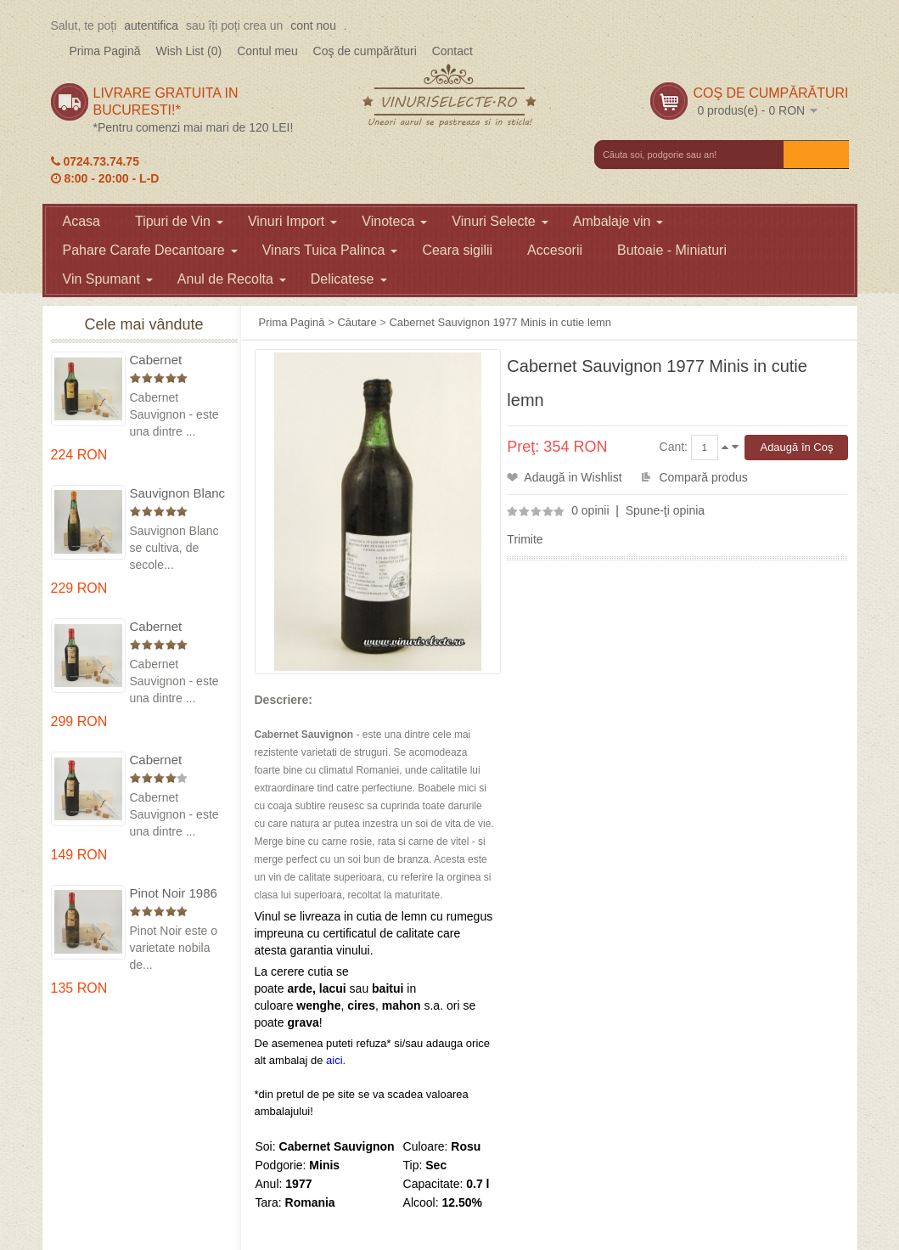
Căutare (356, 322)
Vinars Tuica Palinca (330, 250)
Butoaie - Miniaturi (672, 250)
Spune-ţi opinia (665, 510)
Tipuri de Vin (179, 221)
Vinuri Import (292, 221)
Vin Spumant (108, 279)
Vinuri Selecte (500, 221)
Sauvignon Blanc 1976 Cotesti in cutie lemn (178, 494)
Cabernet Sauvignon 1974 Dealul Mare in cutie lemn (176, 627)
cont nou (313, 25)
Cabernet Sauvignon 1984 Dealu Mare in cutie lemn (176, 760)
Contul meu (267, 51)
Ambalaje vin (618, 221)
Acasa (81, 221)
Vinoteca (394, 221)
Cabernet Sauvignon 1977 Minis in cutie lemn (500, 322)
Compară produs (703, 477)
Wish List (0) (188, 51)
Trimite (524, 539)
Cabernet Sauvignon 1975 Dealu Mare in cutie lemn (176, 360)
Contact (452, 51)
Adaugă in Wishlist (572, 477)
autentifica (151, 25)
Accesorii (554, 250)
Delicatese (349, 279)
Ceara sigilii (457, 250)
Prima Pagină (105, 51)
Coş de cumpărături (365, 51)
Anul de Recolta (231, 279)
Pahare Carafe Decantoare (150, 250)
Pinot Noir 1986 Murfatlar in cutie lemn (177, 894)
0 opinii (590, 510)
